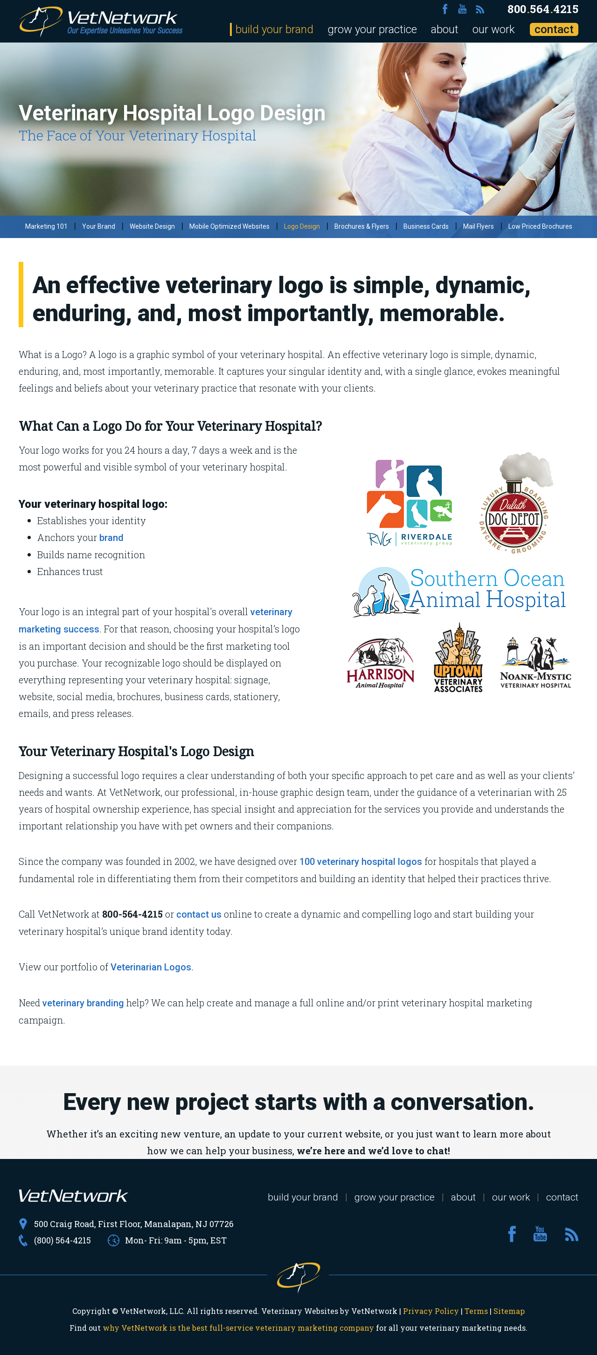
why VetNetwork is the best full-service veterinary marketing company (238, 1328)
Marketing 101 (46, 226)
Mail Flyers (478, 226)
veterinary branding (83, 1003)
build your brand (274, 29)
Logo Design (302, 226)
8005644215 (542, 8)
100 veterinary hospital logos (360, 861)
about (444, 29)
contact (554, 29)
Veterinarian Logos (151, 967)
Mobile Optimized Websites (229, 226)
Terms (476, 1311)
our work (493, 29)
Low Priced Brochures (540, 226)
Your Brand (98, 226)
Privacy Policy (431, 1311)
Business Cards (426, 226)
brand (111, 537)
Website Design (152, 226)
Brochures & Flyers (361, 226)
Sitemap (509, 1311)
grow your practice (372, 29)
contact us (199, 914)
